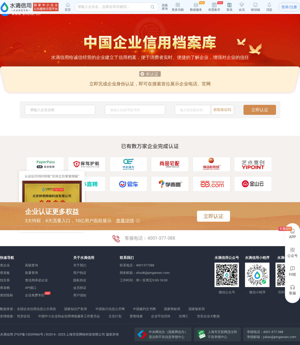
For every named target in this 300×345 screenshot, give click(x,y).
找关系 (5, 280)
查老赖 (5, 288)
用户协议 (79, 273)
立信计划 (115, 316)
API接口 (30, 288)
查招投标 (6, 295)
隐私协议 (79, 280)
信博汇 (183, 316)
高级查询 (31, 265)
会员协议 (79, 288)
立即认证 (259, 109)
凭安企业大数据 (208, 316)
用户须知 (79, 295)
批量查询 (31, 273)
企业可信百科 (160, 316)
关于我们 (79, 265)
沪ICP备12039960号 (28, 334)
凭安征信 (23, 316)
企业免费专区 (34, 295)
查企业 (5, 265)
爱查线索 (136, 316)
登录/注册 (289, 7)
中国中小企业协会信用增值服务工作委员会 (69, 316)
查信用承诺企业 (36, 280)
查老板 (5, 273)
